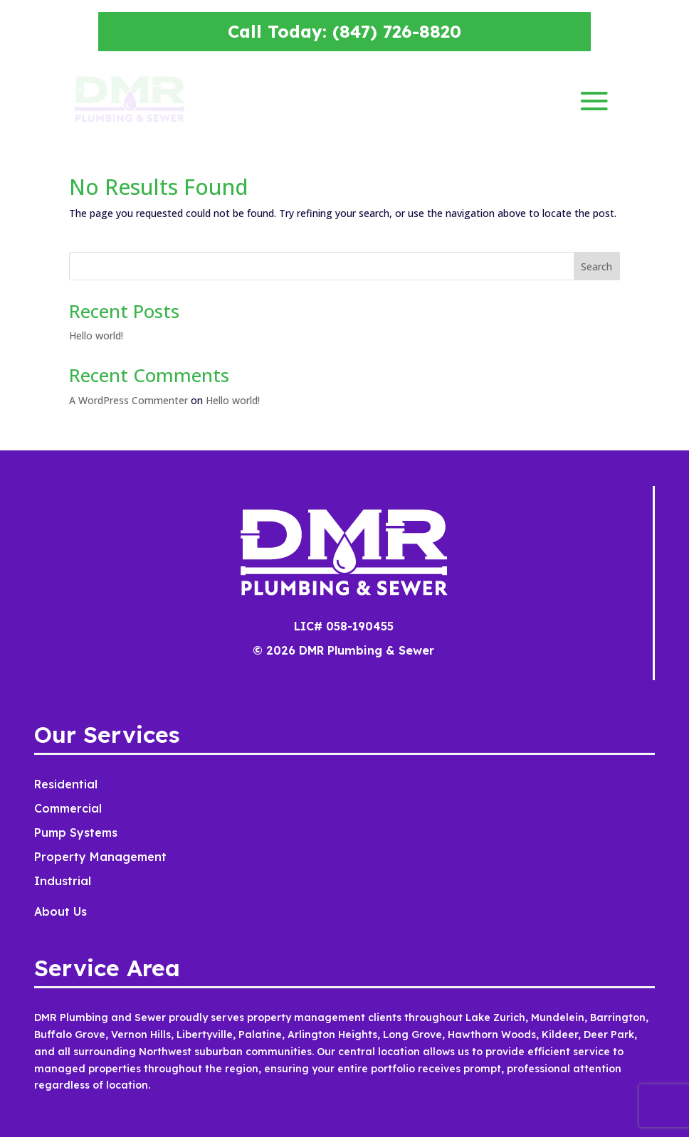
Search (596, 266)
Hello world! (96, 335)
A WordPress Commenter (128, 400)
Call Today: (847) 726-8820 (344, 31)
